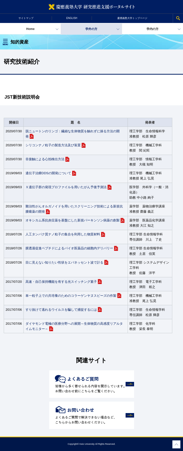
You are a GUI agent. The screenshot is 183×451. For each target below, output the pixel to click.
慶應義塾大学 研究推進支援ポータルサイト (91, 7)
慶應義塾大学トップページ (132, 18)
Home (30, 29)
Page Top (176, 444)
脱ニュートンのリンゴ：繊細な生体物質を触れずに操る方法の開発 (72, 133)
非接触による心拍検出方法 (44, 159)
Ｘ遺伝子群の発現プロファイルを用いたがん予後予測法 (66, 187)
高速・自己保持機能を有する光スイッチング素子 (61, 282)
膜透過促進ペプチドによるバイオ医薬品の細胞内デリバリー (69, 248)
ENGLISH (71, 18)
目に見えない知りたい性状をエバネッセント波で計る (64, 262)
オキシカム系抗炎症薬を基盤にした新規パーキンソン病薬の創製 (72, 220)
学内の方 (153, 29)
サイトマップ (25, 18)
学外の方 (91, 29)
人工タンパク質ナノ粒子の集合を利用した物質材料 (62, 234)
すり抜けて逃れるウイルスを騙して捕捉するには (61, 309)
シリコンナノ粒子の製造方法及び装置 (53, 145)
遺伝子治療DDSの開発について (48, 173)
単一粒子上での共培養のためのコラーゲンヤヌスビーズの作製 (70, 296)
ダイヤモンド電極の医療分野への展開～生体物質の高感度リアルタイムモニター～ (74, 326)
